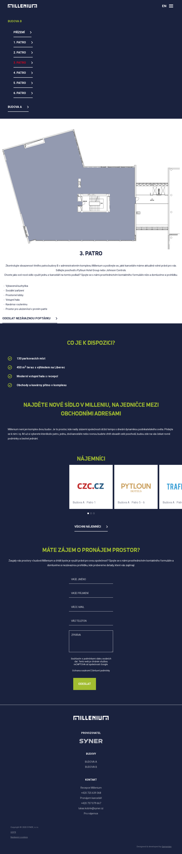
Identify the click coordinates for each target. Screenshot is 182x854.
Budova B (15, 21)
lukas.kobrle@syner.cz (91, 808)
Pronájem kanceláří (91, 798)
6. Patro (20, 93)
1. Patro (20, 42)
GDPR (13, 832)
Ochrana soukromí (81, 670)
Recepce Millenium (91, 787)
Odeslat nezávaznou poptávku (26, 318)
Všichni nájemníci (87, 526)
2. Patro (20, 52)
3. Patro (20, 62)
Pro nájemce (91, 813)
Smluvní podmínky (101, 670)
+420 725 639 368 (91, 792)
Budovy (91, 753)
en (164, 6)
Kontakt (91, 779)
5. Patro (20, 83)
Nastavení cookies (19, 837)
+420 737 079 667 (91, 803)
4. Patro (20, 72)
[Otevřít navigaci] (171, 6)
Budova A (15, 107)
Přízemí (19, 32)
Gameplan (167, 846)
